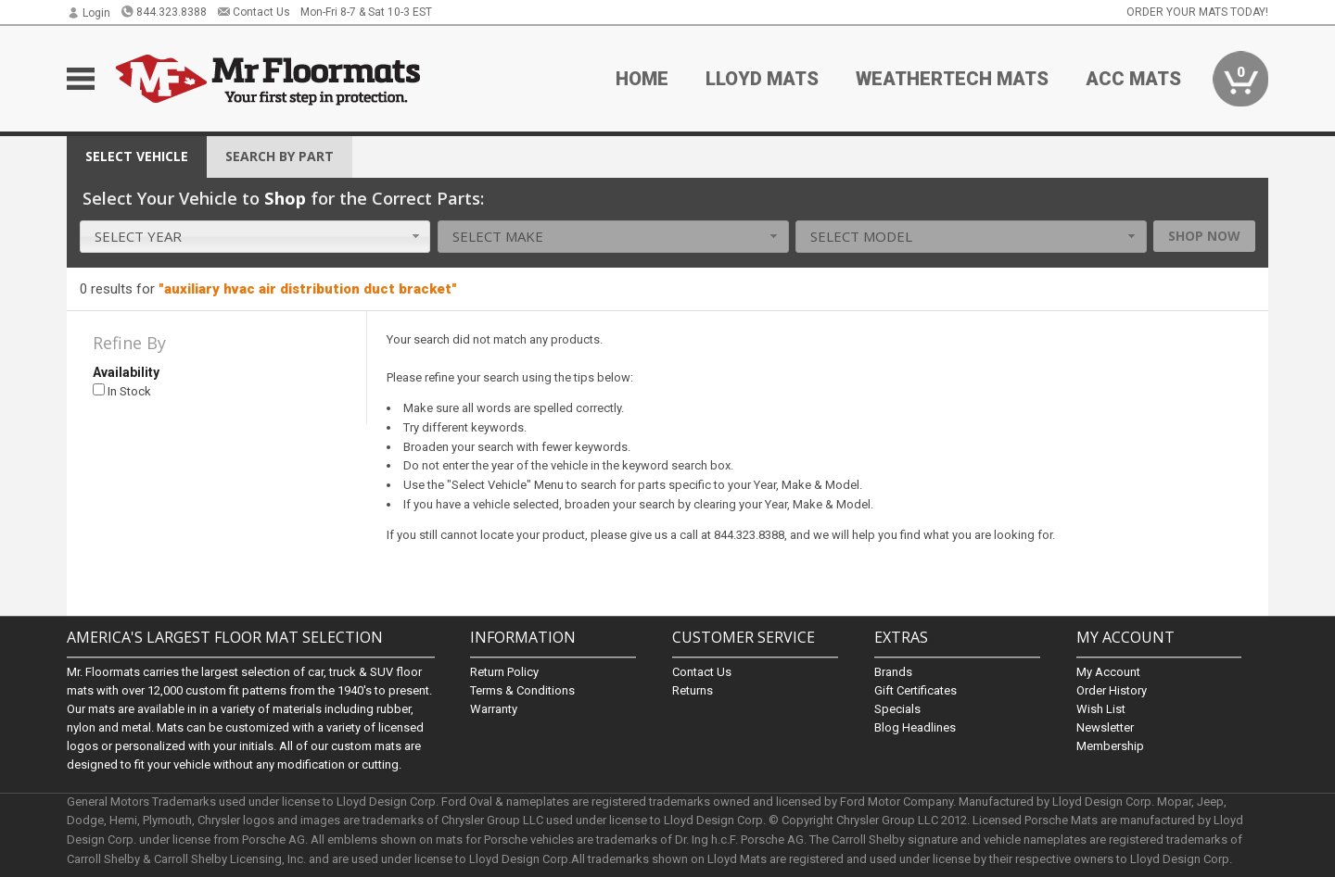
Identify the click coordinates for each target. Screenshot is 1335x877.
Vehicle (136, 156)
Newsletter (1105, 727)
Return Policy (504, 672)
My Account (1108, 672)
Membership (1110, 746)
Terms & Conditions (522, 690)
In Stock (122, 391)
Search (279, 156)
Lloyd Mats (762, 79)
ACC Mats (1133, 79)
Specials (897, 709)
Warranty (493, 709)
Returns (692, 690)
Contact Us (253, 12)
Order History (1111, 690)
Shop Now (1204, 235)
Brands (893, 672)
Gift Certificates (915, 690)
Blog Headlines (915, 727)
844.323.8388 (164, 12)
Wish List (1100, 709)
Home (642, 79)
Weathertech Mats (952, 79)
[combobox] (255, 236)
